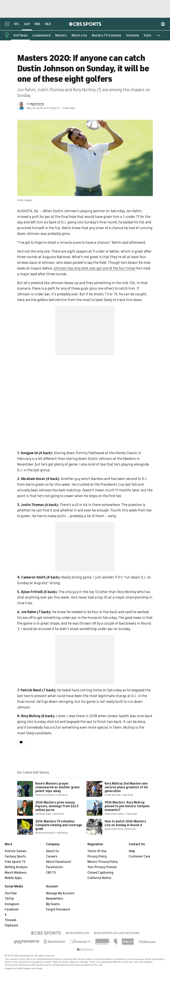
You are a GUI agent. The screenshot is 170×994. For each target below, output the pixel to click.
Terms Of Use (96, 851)
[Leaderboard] (41, 35)
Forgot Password (58, 910)
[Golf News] (20, 35)
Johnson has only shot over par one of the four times (94, 268)
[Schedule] (132, 35)
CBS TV (51, 873)
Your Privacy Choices (102, 867)
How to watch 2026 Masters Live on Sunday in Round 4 (125, 823)
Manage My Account (60, 893)
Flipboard (11, 926)
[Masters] (61, 35)
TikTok (9, 899)
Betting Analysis (16, 867)
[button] (158, 35)
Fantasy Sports (15, 857)
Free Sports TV (15, 862)
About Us (52, 851)
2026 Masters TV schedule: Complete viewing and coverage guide (58, 825)
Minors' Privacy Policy (102, 862)
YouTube (11, 893)
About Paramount (58, 862)
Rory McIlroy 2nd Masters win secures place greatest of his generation (126, 787)
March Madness (16, 873)
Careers (51, 857)
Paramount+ (55, 867)
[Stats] (147, 35)
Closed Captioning (100, 873)
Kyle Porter (37, 104)
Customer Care (139, 857)
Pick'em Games (15, 851)
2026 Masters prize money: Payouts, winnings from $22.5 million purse (57, 806)
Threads (10, 920)
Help (132, 851)
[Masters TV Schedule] (106, 35)
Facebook (11, 910)
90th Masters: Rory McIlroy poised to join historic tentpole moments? (127, 806)
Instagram (12, 904)
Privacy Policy (97, 857)
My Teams (53, 904)
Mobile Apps (13, 878)
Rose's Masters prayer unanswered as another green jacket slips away (57, 787)
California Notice (99, 878)
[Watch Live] (79, 35)
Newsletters (54, 899)
